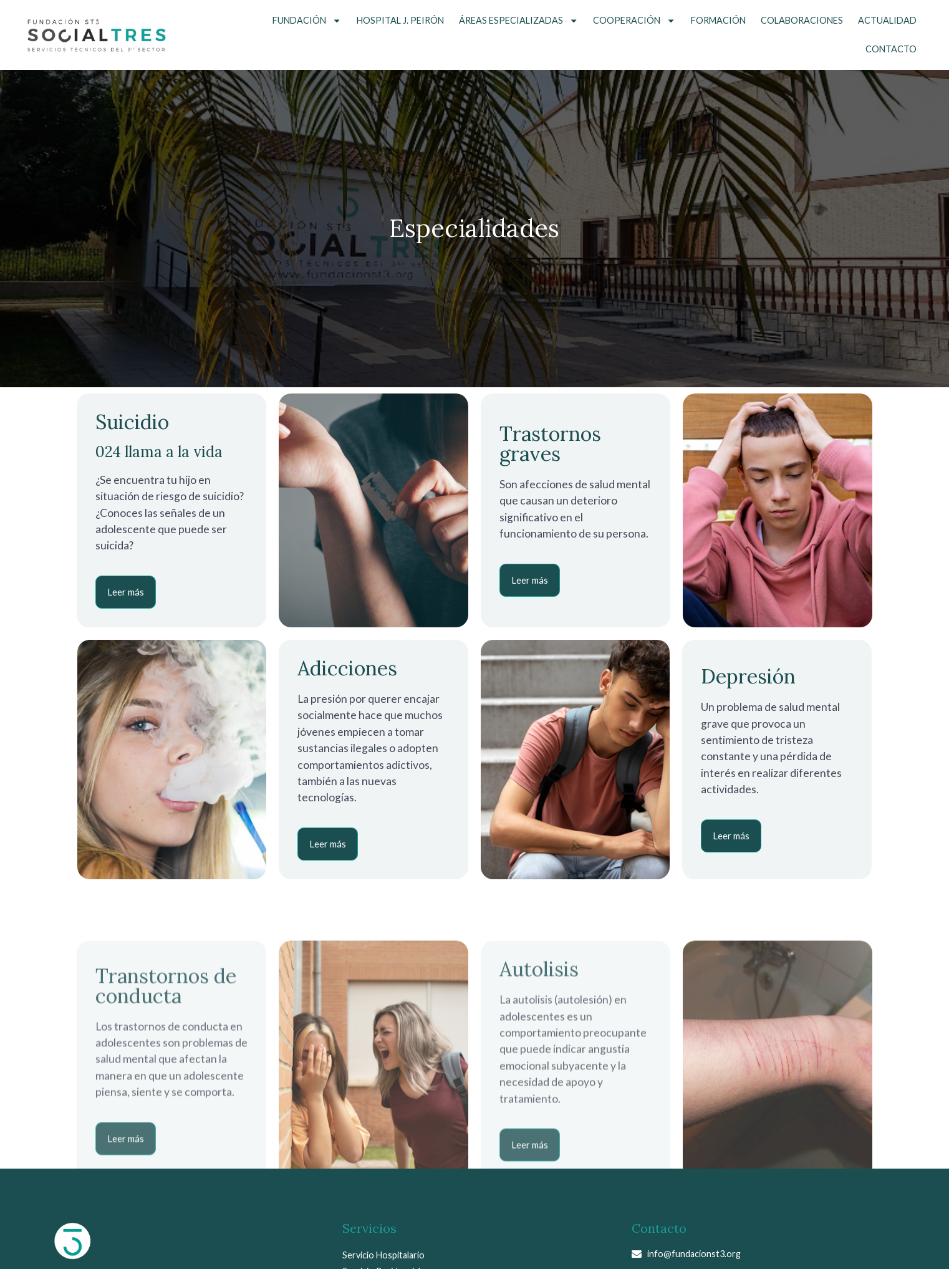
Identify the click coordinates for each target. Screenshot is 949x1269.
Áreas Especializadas (518, 20)
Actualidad (887, 20)
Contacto (891, 49)
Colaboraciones (802, 20)
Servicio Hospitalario (383, 1255)
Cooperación (634, 20)
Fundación (306, 20)
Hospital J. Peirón (400, 20)
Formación (718, 20)
